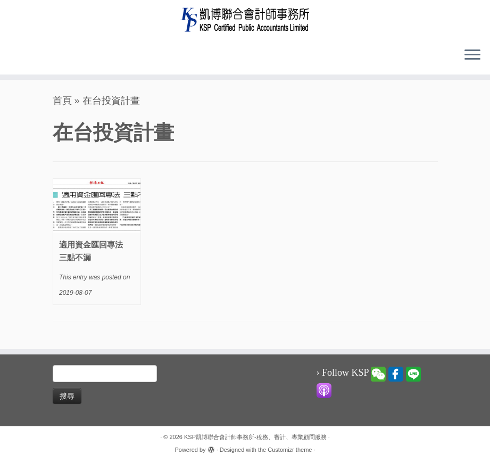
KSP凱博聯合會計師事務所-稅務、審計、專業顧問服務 (255, 437)
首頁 (62, 100)
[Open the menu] (472, 55)
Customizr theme (290, 450)
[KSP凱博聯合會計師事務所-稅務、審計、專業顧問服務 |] (245, 19)
